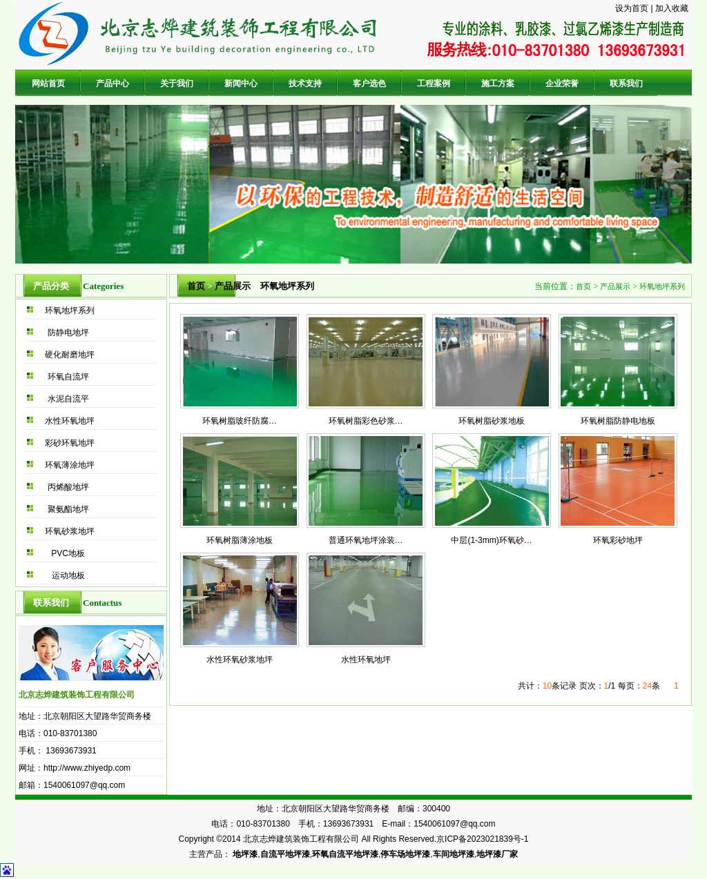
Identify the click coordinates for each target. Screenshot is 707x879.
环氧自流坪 (68, 377)
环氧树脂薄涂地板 (239, 540)
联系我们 (626, 83)
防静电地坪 (68, 332)
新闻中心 (241, 83)
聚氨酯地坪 (68, 509)
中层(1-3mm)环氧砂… (491, 540)
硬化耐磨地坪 (70, 354)
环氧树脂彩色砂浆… (366, 421)
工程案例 (433, 83)
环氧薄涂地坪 (70, 465)
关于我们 (176, 83)
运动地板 (68, 575)
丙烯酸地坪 (68, 487)
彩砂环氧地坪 (70, 443)
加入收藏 (671, 8)
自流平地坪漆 (285, 854)
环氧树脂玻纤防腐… (239, 421)
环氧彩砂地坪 (618, 540)
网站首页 (48, 83)
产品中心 (112, 83)
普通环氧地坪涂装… (366, 540)
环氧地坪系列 (70, 310)
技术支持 (305, 83)
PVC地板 (68, 553)
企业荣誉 (562, 83)
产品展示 (233, 286)
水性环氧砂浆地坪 (239, 659)
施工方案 (497, 83)
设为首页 (631, 8)
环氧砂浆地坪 (70, 531)
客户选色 (369, 83)
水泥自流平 (68, 399)
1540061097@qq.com (84, 785)
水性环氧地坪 (70, 421)
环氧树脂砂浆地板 (491, 421)
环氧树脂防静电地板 (618, 421)
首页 (196, 286)
